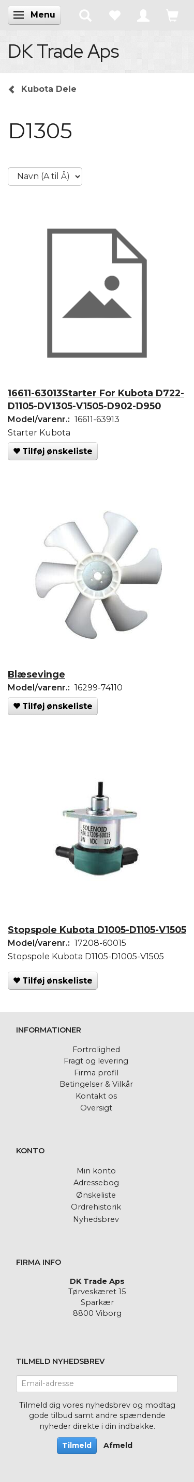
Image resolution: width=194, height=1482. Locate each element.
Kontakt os (96, 1096)
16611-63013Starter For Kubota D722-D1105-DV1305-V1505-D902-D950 (96, 399)
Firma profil (96, 1072)
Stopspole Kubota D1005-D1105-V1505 (97, 929)
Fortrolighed (96, 1049)
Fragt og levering (96, 1061)
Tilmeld (77, 1445)
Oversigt (96, 1108)
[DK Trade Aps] (63, 51)
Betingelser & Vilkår (96, 1084)
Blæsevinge (36, 674)
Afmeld (117, 1445)
